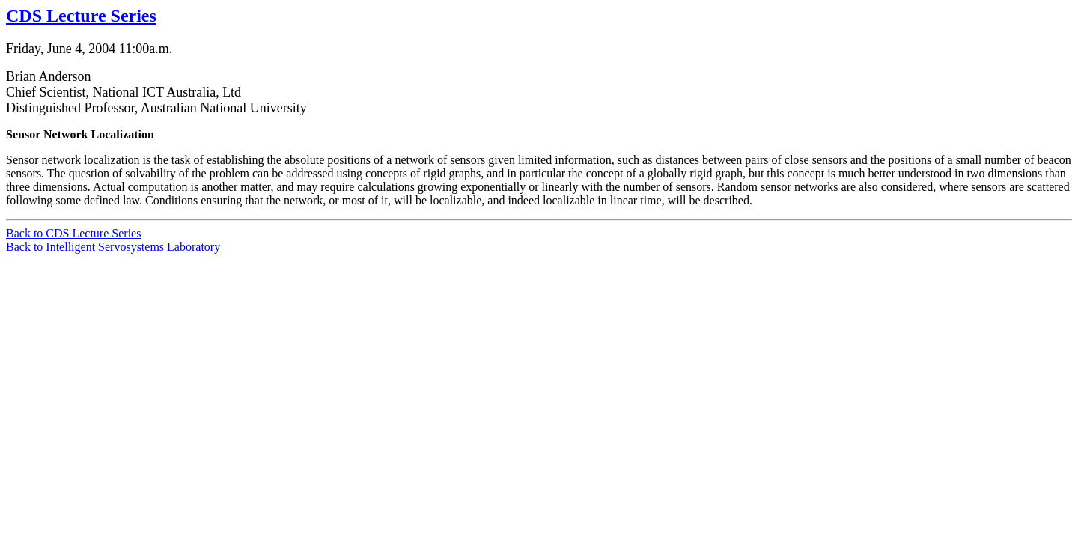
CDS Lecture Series (81, 15)
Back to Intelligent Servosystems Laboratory (113, 246)
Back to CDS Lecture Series (73, 233)
